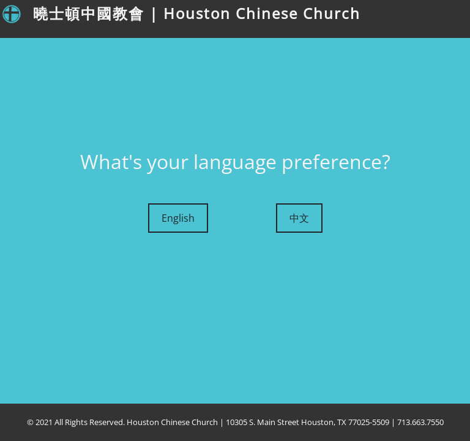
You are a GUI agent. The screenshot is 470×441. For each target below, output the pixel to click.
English (178, 218)
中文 (299, 218)
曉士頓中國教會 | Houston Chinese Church (196, 13)
